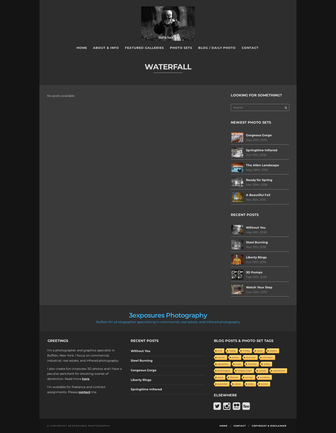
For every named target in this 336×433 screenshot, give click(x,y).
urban (237, 383)
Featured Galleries (144, 48)
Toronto (252, 364)
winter (235, 357)
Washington (224, 370)
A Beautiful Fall (258, 195)
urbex (267, 364)
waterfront (279, 370)
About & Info (106, 48)
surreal (249, 377)
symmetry (223, 364)
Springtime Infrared (261, 150)
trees (238, 364)
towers (273, 350)
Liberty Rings (256, 257)
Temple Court (244, 370)
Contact (250, 48)
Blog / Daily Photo (217, 48)
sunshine (265, 377)
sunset (262, 370)
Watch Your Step (259, 287)
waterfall (222, 383)
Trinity (246, 350)
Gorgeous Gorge (259, 135)
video (251, 383)
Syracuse (250, 357)
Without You (256, 227)
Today (232, 350)
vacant (221, 357)
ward (220, 377)
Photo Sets (181, 48)
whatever (267, 357)
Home (81, 48)
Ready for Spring (259, 180)
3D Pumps (254, 272)
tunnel (264, 383)
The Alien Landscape (262, 165)
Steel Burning (257, 242)
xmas (259, 350)
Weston (234, 377)
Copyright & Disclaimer (269, 425)
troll (220, 350)
